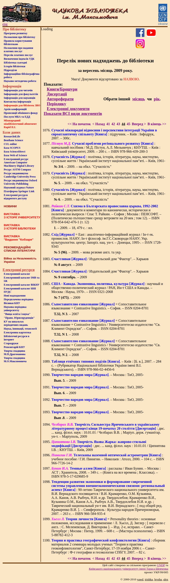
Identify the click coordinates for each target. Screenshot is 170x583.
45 (128, 124)
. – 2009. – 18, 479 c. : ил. (73, 228)
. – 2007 (66, 314)
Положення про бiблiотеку (19, 37)
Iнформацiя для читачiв (18, 90)
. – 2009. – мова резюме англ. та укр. (87, 252)
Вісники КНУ (12, 303)
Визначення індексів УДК (19, 58)
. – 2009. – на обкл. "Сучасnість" (82, 166)
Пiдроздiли (10, 70)
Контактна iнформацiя (17, 101)
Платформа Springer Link (19, 191)
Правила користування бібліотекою (18, 42)
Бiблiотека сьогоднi (15, 62)
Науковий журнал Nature (19, 187)
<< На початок (79, 124)
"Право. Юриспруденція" (19, 317)
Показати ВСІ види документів (73, 113)
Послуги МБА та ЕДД (17, 116)
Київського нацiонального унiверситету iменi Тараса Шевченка (128, 568)
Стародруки (11, 343)
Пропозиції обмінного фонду (21, 113)
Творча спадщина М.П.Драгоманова (14, 352)
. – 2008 (66, 334)
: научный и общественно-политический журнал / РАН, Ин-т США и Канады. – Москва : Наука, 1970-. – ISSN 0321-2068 (107, 288)
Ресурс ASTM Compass (17, 169)
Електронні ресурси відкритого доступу (16, 197)
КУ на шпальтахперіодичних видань (16, 323)
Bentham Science (13, 140)
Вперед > (139, 124)
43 (118, 124)
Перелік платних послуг (18, 55)
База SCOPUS (12, 147)
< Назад (98, 124)
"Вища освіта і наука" (17, 314)
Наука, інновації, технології (20, 328)
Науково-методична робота (20, 81)
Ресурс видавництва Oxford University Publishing (20, 182)
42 (113, 124)
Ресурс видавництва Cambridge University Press (20, 175)
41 (108, 124)
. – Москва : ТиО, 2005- (97, 375)
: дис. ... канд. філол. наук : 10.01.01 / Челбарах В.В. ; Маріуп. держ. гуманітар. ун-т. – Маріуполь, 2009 (108, 430)
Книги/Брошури (62, 89)
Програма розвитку (15, 33)
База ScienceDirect (14, 151)
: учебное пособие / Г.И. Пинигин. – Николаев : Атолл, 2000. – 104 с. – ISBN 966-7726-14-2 (107, 459)
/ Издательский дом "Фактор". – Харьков (100, 259)
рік (157, 99)
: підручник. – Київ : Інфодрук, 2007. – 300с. (104, 134)
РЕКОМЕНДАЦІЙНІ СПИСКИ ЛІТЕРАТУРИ (19, 249)
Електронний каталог (17, 273)
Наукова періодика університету (15, 308)
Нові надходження (14, 295)
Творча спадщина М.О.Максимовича (15, 359)
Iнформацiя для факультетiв (21, 94)
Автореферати (60, 99)
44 (123, 124)
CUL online (10, 144)
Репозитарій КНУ (14, 347)
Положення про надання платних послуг (18, 49)
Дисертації (57, 94)
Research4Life (12, 136)
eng (5, 24)
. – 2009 (68, 265)
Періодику (56, 103)
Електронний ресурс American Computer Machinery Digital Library (19, 162)
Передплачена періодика (18, 299)
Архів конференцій (15, 109)
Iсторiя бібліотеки (14, 66)
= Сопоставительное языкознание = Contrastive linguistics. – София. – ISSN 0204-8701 (100, 306)
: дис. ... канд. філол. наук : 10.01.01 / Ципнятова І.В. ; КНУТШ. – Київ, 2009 (108, 446)
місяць (138, 99)
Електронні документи (68, 108)
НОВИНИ (10, 206)
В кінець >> (156, 124)
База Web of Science (15, 155)
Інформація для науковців (19, 97)
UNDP (161, 565)
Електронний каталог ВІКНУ (22, 284)
